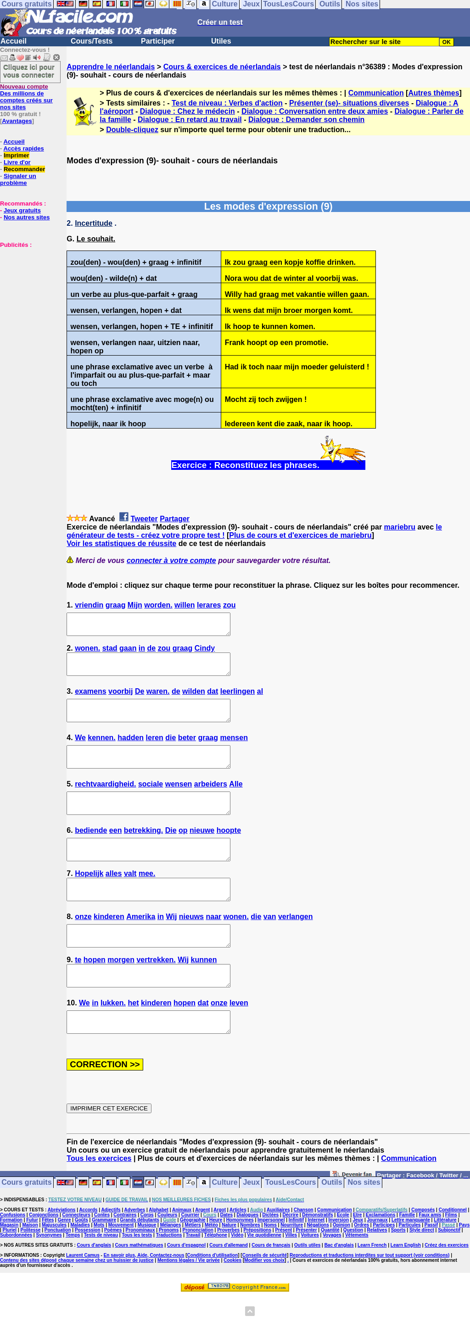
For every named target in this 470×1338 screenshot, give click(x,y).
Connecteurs (76, 1256)
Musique (147, 1266)
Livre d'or (17, 162)
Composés (423, 1251)
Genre (64, 1261)
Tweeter (143, 519)
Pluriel (10, 1271)
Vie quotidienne (264, 1276)
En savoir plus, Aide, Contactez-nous (144, 1296)
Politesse (31, 1271)
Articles (237, 1251)
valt (130, 898)
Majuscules (54, 1266)
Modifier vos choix (264, 1301)
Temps (73, 1276)
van (269, 945)
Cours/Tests (91, 41)
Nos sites (364, 1224)
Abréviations (62, 1251)
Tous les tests (137, 1276)
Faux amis (430, 1256)
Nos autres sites (27, 217)
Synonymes (49, 1276)
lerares (209, 605)
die (170, 750)
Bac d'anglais (339, 1286)
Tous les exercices (99, 1200)
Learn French (372, 1286)
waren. (158, 699)
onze (83, 945)
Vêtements (357, 1276)
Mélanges (170, 1266)
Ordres (361, 1266)
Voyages (332, 1276)
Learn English (406, 1286)
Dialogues (247, 1256)
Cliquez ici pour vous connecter (29, 70)
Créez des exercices (447, 1286)
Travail (193, 1276)
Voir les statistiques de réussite (121, 543)
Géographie (193, 1261)
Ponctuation (58, 1271)
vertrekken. (155, 993)
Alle (235, 800)
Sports (398, 1271)
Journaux (377, 1261)
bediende (91, 851)
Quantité (330, 1271)
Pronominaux (140, 1271)
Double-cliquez (132, 130)
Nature (229, 1266)
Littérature (445, 1261)
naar (213, 945)
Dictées (271, 1256)
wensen (178, 800)
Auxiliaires (278, 1251)
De (139, 699)
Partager (175, 519)
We (80, 750)
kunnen (204, 993)
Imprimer (16, 155)
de (151, 652)
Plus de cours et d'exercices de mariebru (300, 535)
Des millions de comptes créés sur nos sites (26, 97)
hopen (95, 993)
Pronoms (169, 1271)
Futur (32, 1261)
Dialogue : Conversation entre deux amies (314, 111)
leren (154, 750)
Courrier (190, 1256)
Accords (88, 1251)
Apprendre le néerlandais (111, 67)
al (260, 699)
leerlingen (237, 699)
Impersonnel (271, 1261)
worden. (158, 605)
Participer (158, 41)
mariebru (399, 527)
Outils (331, 1224)
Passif (431, 1266)
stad (110, 652)
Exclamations (380, 1256)
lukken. (113, 1040)
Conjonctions (43, 1256)
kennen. (101, 750)
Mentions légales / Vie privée (188, 1301)
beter (187, 750)
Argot (219, 1251)
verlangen (295, 945)
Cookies (232, 1301)
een (115, 851)
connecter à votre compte (171, 560)
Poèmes (113, 1271)
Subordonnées (16, 1276)
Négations (318, 1266)
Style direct (421, 1271)
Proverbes (228, 1271)
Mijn (135, 605)
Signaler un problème (18, 179)
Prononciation (198, 1271)
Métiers (193, 1266)
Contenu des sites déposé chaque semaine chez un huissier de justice (77, 1301)
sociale (150, 800)
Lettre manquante (411, 1261)
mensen (233, 750)
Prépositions (257, 1271)
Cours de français (271, 1286)
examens (90, 699)
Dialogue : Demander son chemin (306, 119)
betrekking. (143, 851)
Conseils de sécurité (264, 1296)
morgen (120, 993)
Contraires (124, 1256)
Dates (226, 1256)
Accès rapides (23, 148)
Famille (407, 1256)
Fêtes (48, 1261)
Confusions (12, 1256)
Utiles (221, 41)
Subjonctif (449, 1271)
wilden (193, 699)
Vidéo (237, 1276)
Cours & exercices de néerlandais (222, 67)
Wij (171, 945)
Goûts (81, 1261)
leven (238, 1040)
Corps (147, 1256)
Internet (316, 1261)
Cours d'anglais (94, 1286)
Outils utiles (307, 1286)
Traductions (169, 1276)
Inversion (339, 1261)
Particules (410, 1266)
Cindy (205, 652)
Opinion (341, 1266)
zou (229, 605)
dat (212, 699)
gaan (127, 652)
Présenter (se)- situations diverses (349, 103)
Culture (225, 1224)
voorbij (120, 699)
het (133, 1040)
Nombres (250, 1266)
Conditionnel (453, 1251)
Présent (283, 1271)
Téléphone (215, 1276)
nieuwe (202, 851)
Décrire (290, 1256)
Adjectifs (110, 1251)
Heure (215, 1261)
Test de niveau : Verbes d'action (227, 103)
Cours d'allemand (228, 1286)
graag (116, 605)
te (78, 993)
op (183, 851)
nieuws (191, 945)
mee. (147, 898)
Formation (11, 1261)
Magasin (9, 1266)
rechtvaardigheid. (105, 800)
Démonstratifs (317, 1256)
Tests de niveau (101, 1276)
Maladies (80, 1266)
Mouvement (121, 1266)
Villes (291, 1276)
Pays (464, 1266)
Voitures (310, 1276)
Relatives (377, 1271)
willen (184, 605)
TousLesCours (290, 1224)
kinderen (109, 945)
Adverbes (134, 1251)
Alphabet (158, 1251)
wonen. (87, 652)
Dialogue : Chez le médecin (187, 111)
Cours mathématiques (139, 1286)
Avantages (17, 120)
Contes (102, 1256)
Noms (270, 1266)
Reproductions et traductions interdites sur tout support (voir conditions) (369, 1296)
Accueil (13, 41)
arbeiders (210, 800)
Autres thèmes (433, 93)
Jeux (251, 1224)
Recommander (24, 169)
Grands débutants (139, 1261)
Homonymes (240, 1261)
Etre (357, 1256)
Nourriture (291, 1266)
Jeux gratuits (22, 210)
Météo (211, 1266)
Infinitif (296, 1261)
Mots (99, 1266)
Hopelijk (89, 898)
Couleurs (167, 1256)
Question (353, 1271)
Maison (30, 1266)
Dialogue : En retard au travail (190, 119)
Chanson (303, 1251)
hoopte (229, 851)
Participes (384, 1266)
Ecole (343, 1256)
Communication (376, 93)
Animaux (181, 1251)
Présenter (306, 1271)
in (142, 652)
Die (171, 851)
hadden (131, 750)
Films (451, 1256)
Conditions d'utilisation (212, 1296)
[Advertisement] (27, 294)
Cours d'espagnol (186, 1286)
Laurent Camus (83, 1296)
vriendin (89, 605)
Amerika (140, 945)
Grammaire (104, 1261)
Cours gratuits (26, 1224)
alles (114, 898)
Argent (202, 1251)
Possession (88, 1271)
